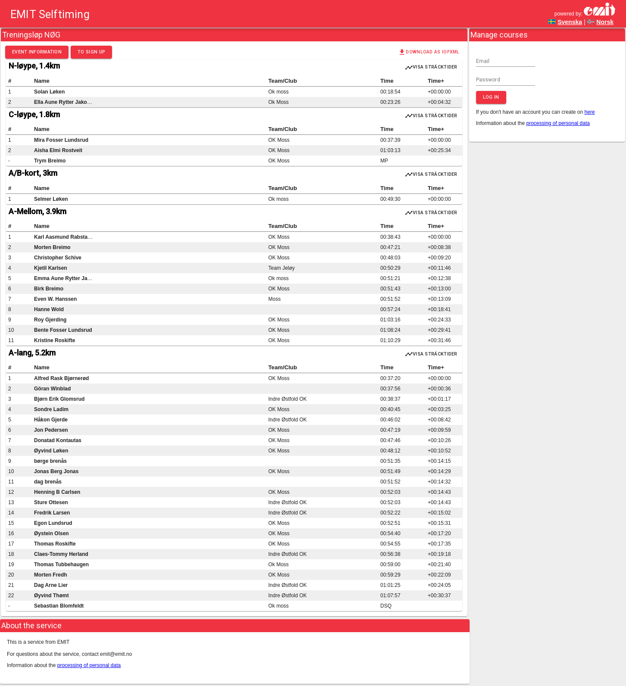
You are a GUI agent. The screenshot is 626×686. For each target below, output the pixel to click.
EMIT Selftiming (50, 13)
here (590, 112)
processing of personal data (558, 123)
